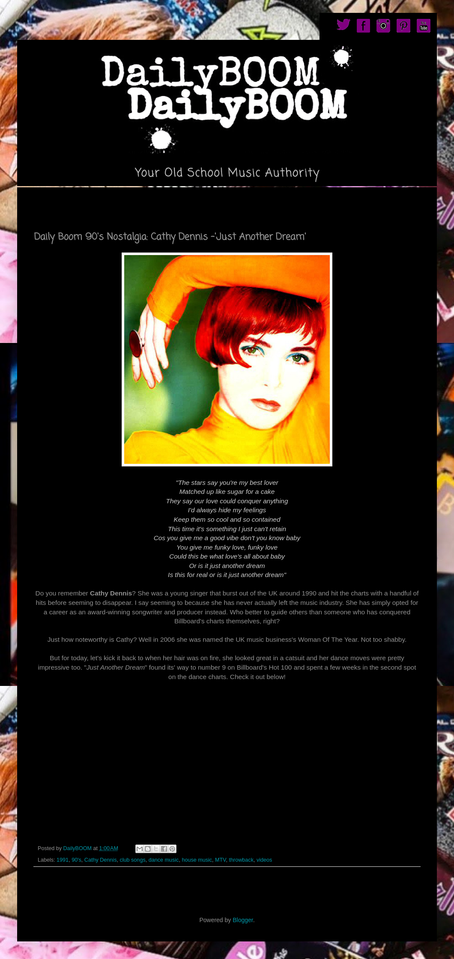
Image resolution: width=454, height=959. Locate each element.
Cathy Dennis (100, 860)
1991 (63, 860)
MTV (220, 860)
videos (264, 860)
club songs (132, 860)
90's (76, 860)
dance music (164, 860)
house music (197, 860)
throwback (241, 860)
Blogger (243, 920)
